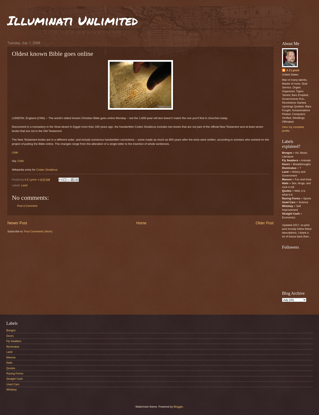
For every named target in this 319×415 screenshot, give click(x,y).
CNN (21, 161)
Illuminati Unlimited (72, 20)
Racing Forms (14, 373)
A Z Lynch (292, 70)
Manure (11, 357)
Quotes (10, 368)
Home (141, 223)
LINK (15, 152)
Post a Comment (27, 205)
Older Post (265, 223)
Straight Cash (14, 378)
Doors (10, 335)
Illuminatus (12, 346)
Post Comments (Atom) (38, 231)
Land (24, 185)
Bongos (11, 330)
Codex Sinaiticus (47, 169)
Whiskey (11, 389)
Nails (9, 362)
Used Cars (12, 384)
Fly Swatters (13, 341)
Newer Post (17, 223)
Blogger (178, 406)
